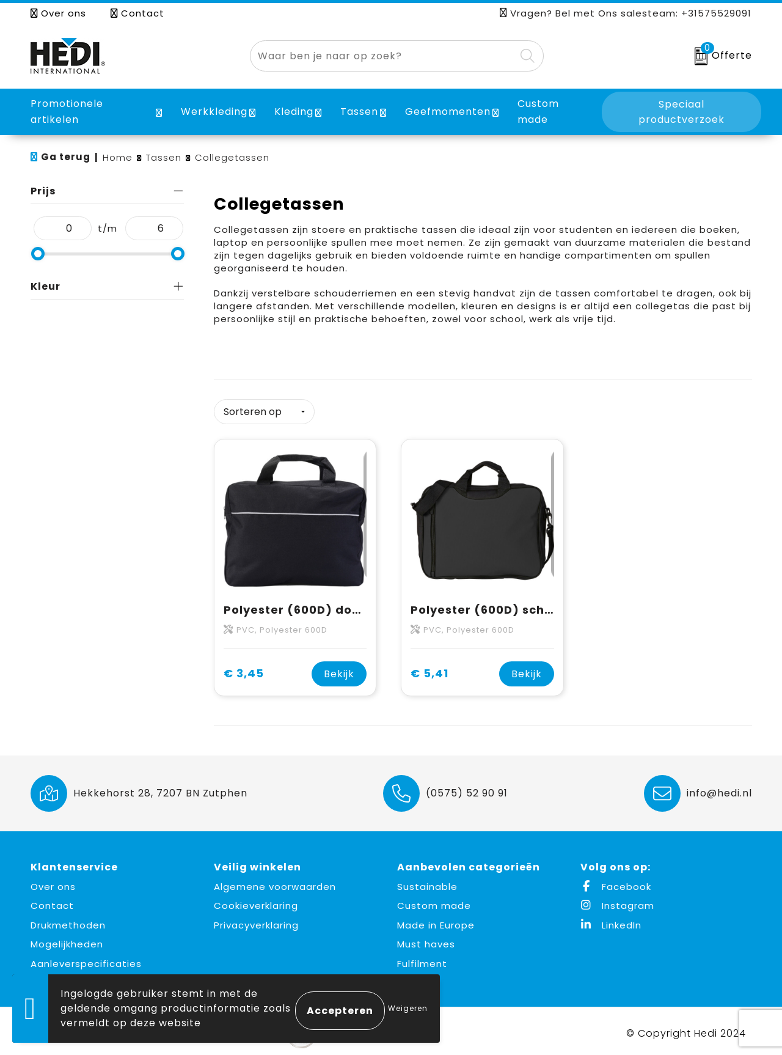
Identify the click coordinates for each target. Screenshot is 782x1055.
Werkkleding (214, 112)
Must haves (426, 939)
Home (118, 157)
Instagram (617, 901)
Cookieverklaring (256, 901)
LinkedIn (610, 920)
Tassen (359, 112)
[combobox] (383, 55)
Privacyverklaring (256, 920)
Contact (137, 13)
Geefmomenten (448, 112)
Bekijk (339, 670)
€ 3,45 (244, 670)
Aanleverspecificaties (86, 959)
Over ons (58, 13)
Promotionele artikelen (67, 112)
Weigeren (408, 1008)
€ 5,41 (429, 670)
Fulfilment (422, 959)
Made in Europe (436, 920)
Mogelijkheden (67, 939)
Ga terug (65, 156)
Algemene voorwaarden (275, 882)
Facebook (615, 882)
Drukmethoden (68, 920)
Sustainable (427, 882)
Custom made (434, 901)
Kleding (293, 112)
